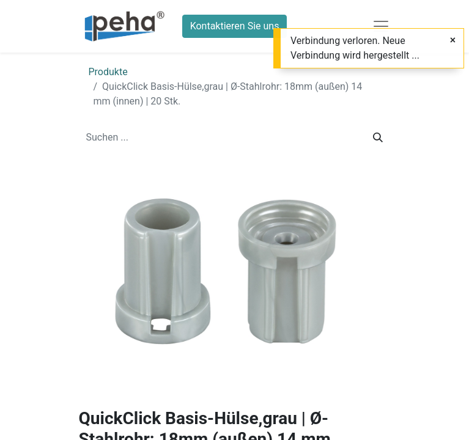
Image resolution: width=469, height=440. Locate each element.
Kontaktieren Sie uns (234, 26)
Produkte (108, 72)
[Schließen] (452, 40)
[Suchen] (378, 137)
